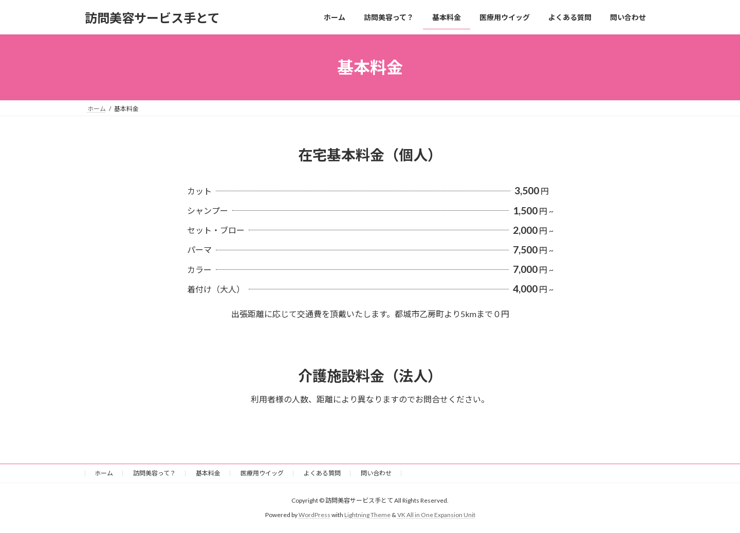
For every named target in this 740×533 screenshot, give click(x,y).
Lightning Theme (367, 515)
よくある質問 (322, 473)
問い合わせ (376, 473)
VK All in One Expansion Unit (436, 515)
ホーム (104, 473)
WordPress (314, 515)
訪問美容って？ (154, 473)
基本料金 (208, 473)
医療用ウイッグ (262, 473)
